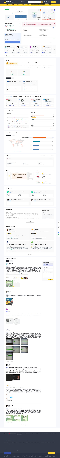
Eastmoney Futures (47, 455)
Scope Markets (8, 455)
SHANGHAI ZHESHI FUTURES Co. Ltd (33, 456)
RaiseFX (21, 455)
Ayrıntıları (11, 103)
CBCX (28, 455)
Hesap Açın (17, 19)
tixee (18, 455)
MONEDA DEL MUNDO (36, 455)
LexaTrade (24, 455)
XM (12, 455)
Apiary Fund (18, 456)
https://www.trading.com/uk (43, 35)
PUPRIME (42, 455)
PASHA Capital (14, 456)
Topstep (31, 455)
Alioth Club (46, 456)
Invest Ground (41, 456)
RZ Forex (15, 455)
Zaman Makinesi (23, 19)
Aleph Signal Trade (24, 456)
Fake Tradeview (6, 456)
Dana (52, 455)
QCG (10, 456)
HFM (4, 455)
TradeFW (50, 456)
